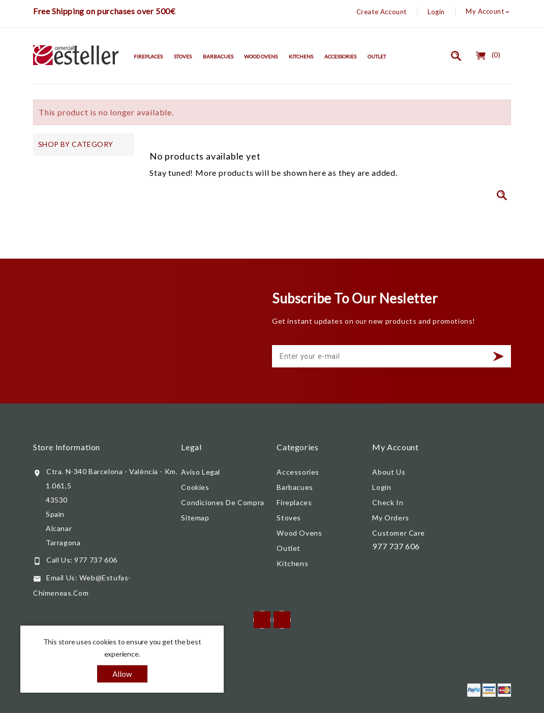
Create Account (381, 12)
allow (122, 673)
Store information (66, 447)
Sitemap (195, 517)
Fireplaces (148, 56)
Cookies (195, 487)
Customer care (398, 533)
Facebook (262, 619)
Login (436, 12)
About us (388, 472)
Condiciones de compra (222, 502)
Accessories (340, 56)
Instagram (282, 619)
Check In (387, 502)
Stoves (183, 56)
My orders (390, 517)
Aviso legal (200, 472)
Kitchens (301, 56)
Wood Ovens (261, 56)
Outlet (377, 56)
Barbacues (218, 56)
